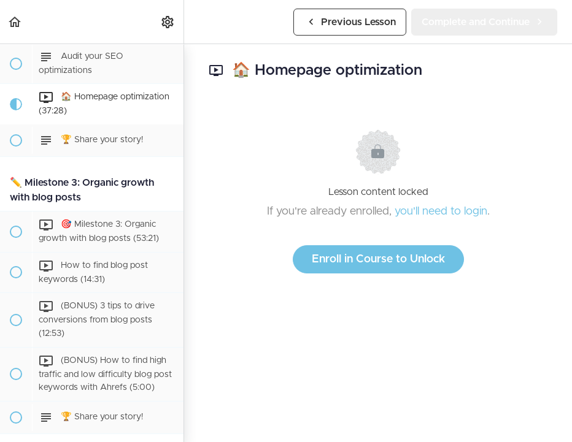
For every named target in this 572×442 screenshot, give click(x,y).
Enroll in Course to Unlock (378, 259)
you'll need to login (441, 211)
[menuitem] (168, 22)
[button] (15, 22)
